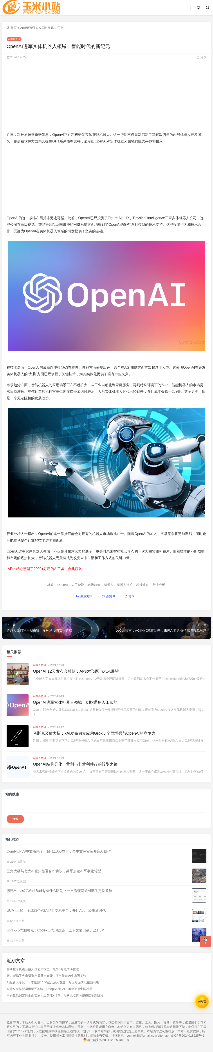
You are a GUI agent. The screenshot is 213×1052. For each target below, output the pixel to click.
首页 (14, 28)
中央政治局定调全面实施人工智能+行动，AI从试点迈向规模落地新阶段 (55, 995)
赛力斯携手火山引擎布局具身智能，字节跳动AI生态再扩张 (46, 976)
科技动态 (142, 584)
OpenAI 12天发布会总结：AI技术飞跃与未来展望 (76, 671)
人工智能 (78, 584)
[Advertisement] (106, 96)
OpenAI (62, 584)
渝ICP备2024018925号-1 (187, 1035)
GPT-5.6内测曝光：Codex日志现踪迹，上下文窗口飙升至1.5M (55, 930)
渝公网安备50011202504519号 (106, 1040)
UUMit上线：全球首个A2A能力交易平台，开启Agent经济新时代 (56, 910)
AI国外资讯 (46, 28)
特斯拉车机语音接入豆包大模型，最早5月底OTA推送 (43, 969)
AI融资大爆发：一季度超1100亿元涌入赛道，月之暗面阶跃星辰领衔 (53, 982)
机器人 (108, 584)
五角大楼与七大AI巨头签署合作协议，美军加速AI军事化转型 (54, 871)
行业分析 (159, 584)
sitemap (163, 1035)
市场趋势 (94, 584)
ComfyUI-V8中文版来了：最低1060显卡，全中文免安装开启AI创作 (59, 851)
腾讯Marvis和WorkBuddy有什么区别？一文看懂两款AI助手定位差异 (59, 891)
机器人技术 (124, 584)
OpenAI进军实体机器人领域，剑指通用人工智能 (75, 702)
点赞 (108, 596)
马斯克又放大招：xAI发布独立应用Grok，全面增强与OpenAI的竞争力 (94, 733)
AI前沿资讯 (27, 28)
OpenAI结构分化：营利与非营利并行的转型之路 (75, 764)
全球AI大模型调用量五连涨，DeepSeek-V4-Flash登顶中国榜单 (49, 989)
